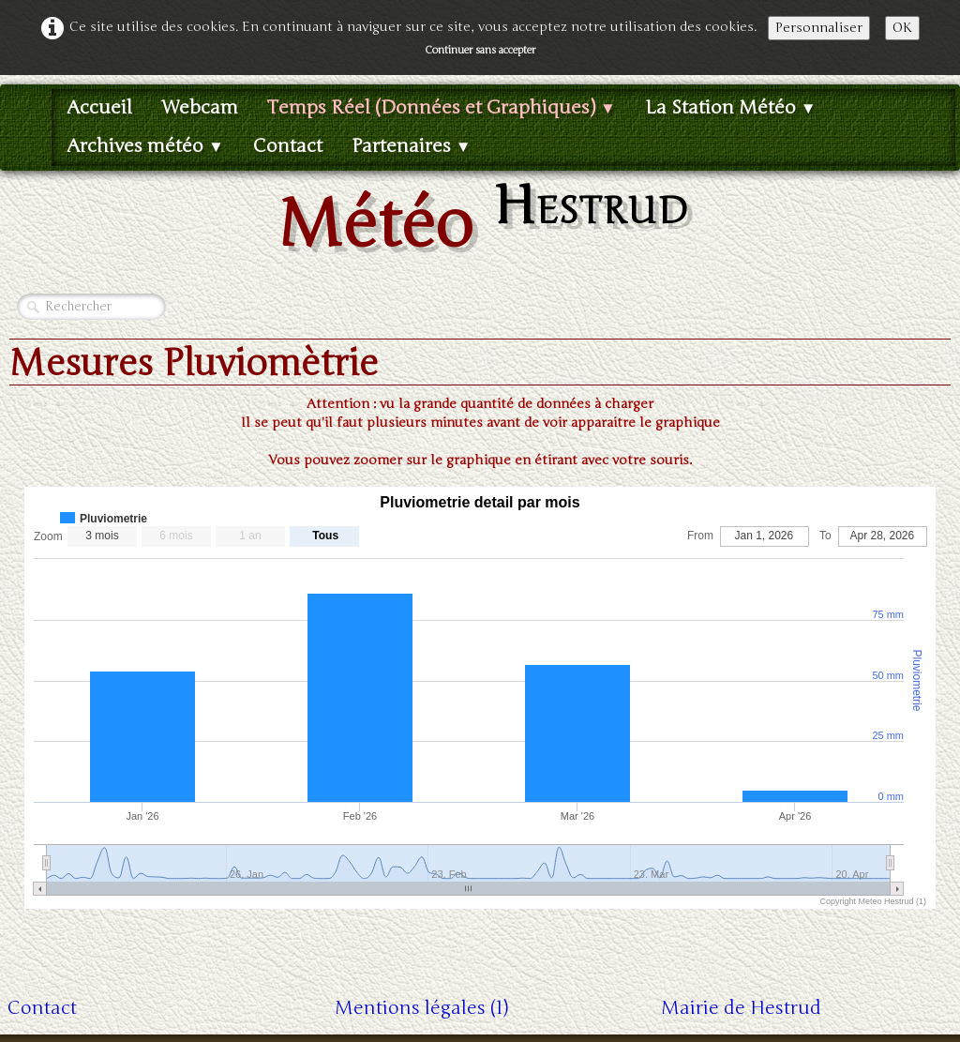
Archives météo (145, 146)
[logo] (480, 218)
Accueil (99, 107)
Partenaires (412, 146)
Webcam (199, 107)
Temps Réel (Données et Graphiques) (441, 107)
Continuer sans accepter (480, 50)
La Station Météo (731, 107)
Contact (287, 146)
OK (902, 28)
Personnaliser (818, 28)
